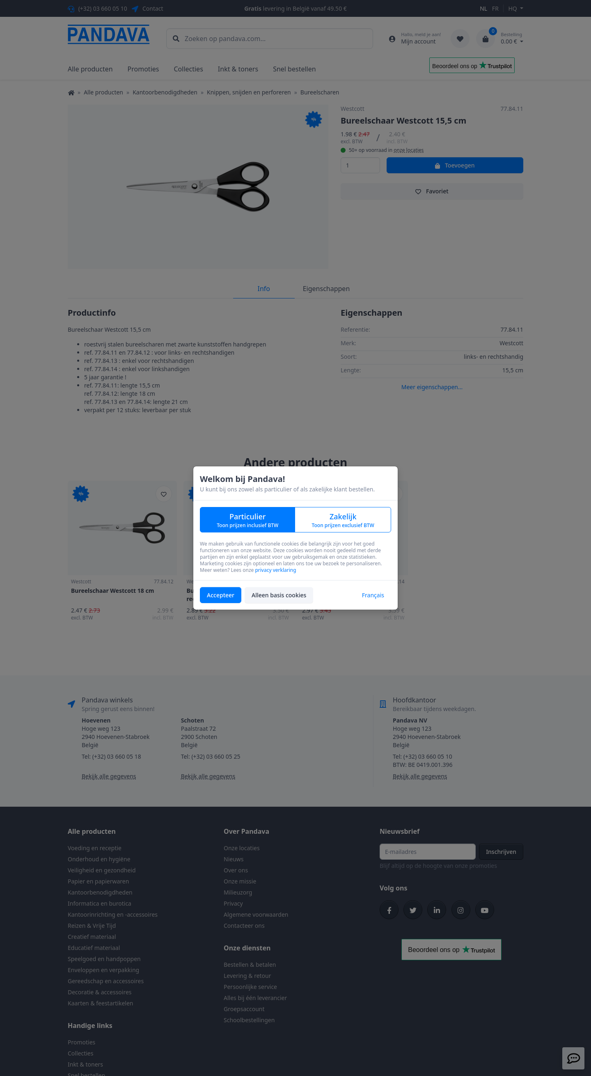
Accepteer (220, 595)
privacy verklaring (275, 570)
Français (373, 595)
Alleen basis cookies (279, 595)
